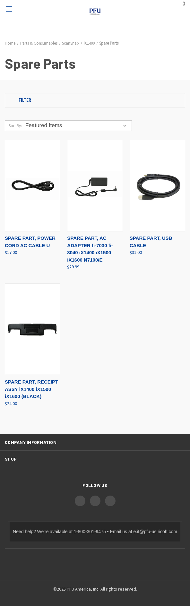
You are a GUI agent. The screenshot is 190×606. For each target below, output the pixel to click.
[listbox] (77, 125)
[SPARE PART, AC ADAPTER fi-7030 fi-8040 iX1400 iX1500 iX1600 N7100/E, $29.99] (94, 185)
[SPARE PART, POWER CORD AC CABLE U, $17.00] (32, 185)
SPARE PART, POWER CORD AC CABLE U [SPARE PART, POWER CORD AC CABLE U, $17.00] (30, 241)
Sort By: (15, 125)
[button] (95, 100)
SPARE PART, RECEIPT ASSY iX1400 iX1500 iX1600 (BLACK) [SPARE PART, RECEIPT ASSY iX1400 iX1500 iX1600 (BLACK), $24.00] (31, 389)
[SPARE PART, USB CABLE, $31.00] (157, 185)
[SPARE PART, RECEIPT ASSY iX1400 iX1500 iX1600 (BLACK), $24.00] (32, 329)
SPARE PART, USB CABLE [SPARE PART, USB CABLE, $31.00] (151, 241)
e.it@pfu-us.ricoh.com (155, 531)
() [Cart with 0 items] (181, 3)
